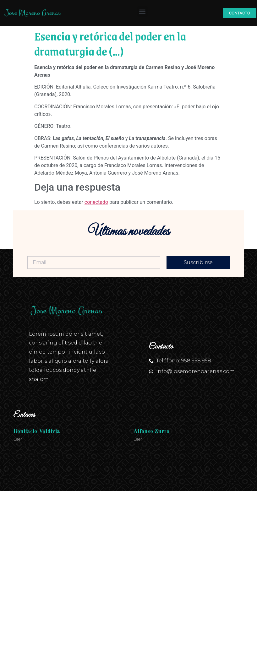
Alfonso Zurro (151, 431)
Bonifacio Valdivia (36, 431)
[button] (142, 11)
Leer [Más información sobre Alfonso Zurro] (137, 439)
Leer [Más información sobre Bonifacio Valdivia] (17, 439)
